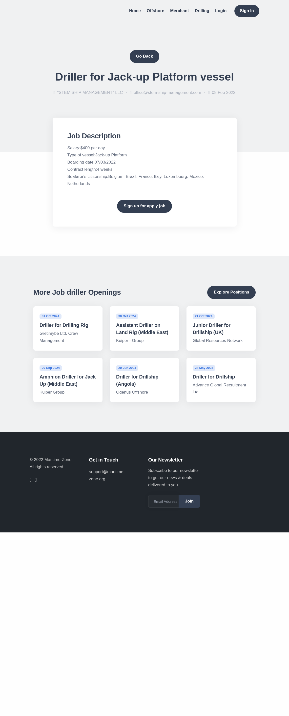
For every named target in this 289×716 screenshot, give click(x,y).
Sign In (247, 10)
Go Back (144, 56)
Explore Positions (231, 292)
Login (221, 10)
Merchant (179, 10)
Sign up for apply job (144, 206)
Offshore (155, 10)
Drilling (202, 10)
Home (135, 10)
